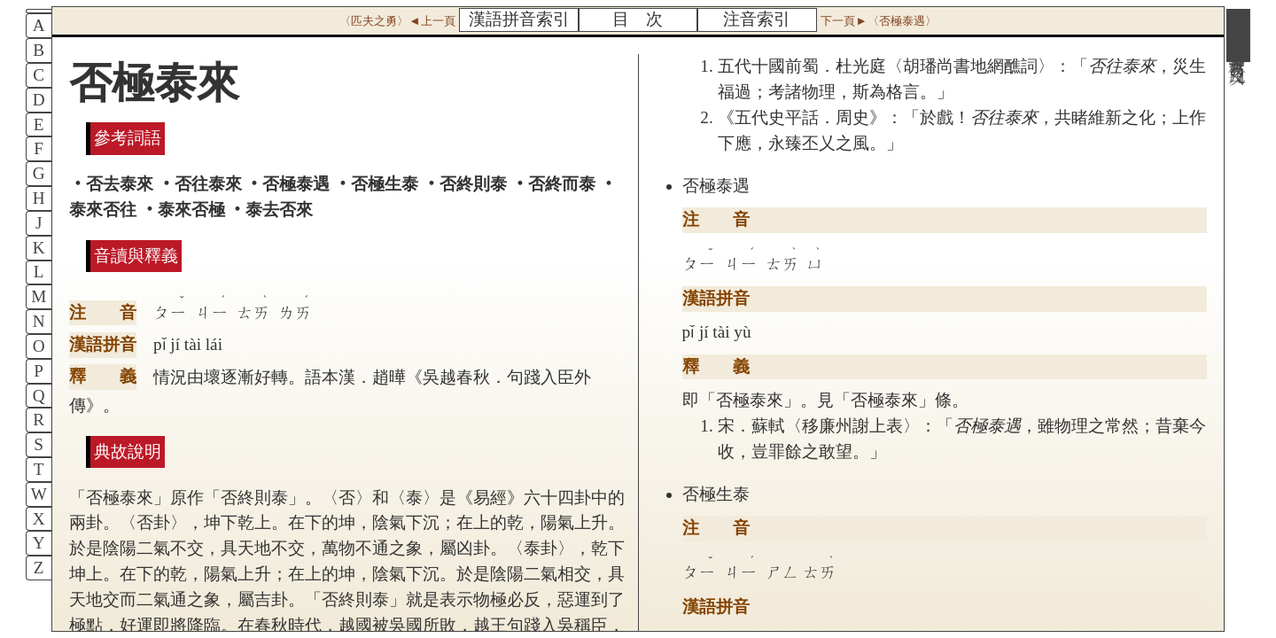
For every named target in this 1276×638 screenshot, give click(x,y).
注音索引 (756, 19)
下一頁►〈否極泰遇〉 (878, 20)
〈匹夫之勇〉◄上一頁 (397, 20)
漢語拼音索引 (519, 19)
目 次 (637, 19)
